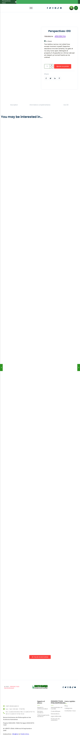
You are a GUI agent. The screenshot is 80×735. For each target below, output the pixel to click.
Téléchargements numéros (43, 710)
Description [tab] (14, 103)
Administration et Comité (56, 703)
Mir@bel (15, 729)
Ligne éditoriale (56, 711)
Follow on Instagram (40, 655)
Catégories (68, 703)
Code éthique (55, 706)
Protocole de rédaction (55, 714)
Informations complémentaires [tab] (40, 103)
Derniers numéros (40, 706)
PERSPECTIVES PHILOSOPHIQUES (58, 697)
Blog (66, 701)
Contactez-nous (70, 706)
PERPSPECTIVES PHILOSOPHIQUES (11, 683)
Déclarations (55, 709)
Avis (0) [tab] (65, 103)
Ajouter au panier (62, 64)
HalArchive (25, 729)
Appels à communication (42, 703)
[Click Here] (76, 6)
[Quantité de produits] (47, 64)
